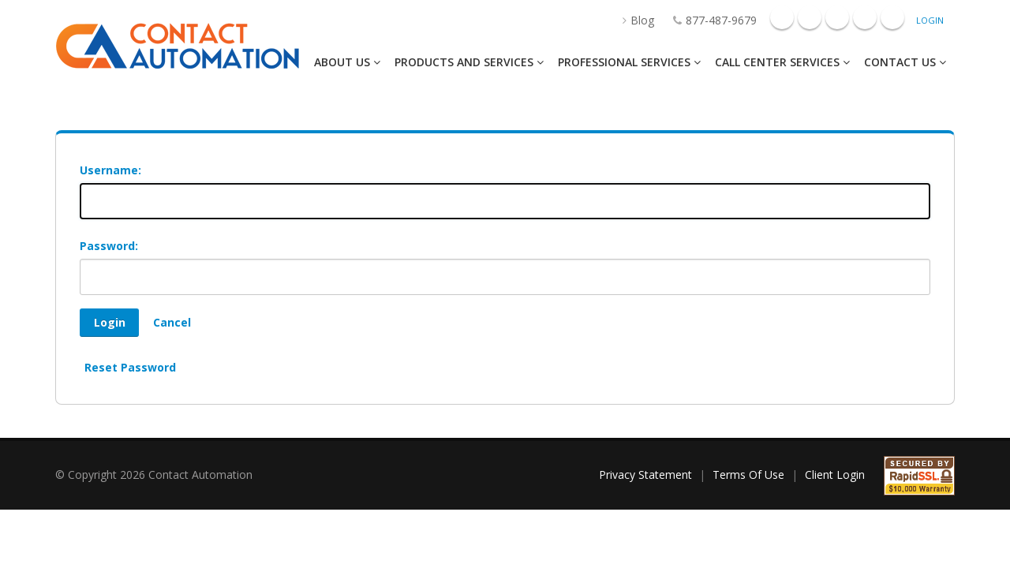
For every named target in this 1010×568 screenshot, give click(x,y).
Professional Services (629, 61)
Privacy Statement (645, 474)
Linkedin (837, 17)
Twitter (892, 17)
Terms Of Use (748, 474)
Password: (109, 245)
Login (930, 20)
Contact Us (905, 61)
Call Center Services (782, 61)
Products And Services (469, 61)
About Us (347, 61)
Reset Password (130, 367)
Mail (865, 17)
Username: (110, 170)
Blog (630, 20)
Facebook (782, 17)
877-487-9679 (707, 20)
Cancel (172, 322)
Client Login (835, 474)
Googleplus (809, 17)
